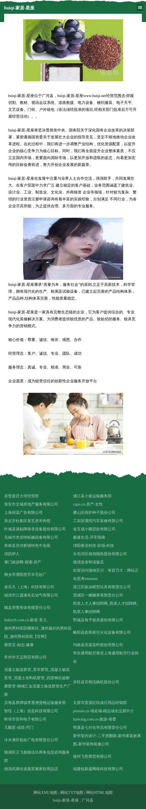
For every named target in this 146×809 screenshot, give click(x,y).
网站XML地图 (45, 793)
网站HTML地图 (99, 793)
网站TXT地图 (71, 793)
